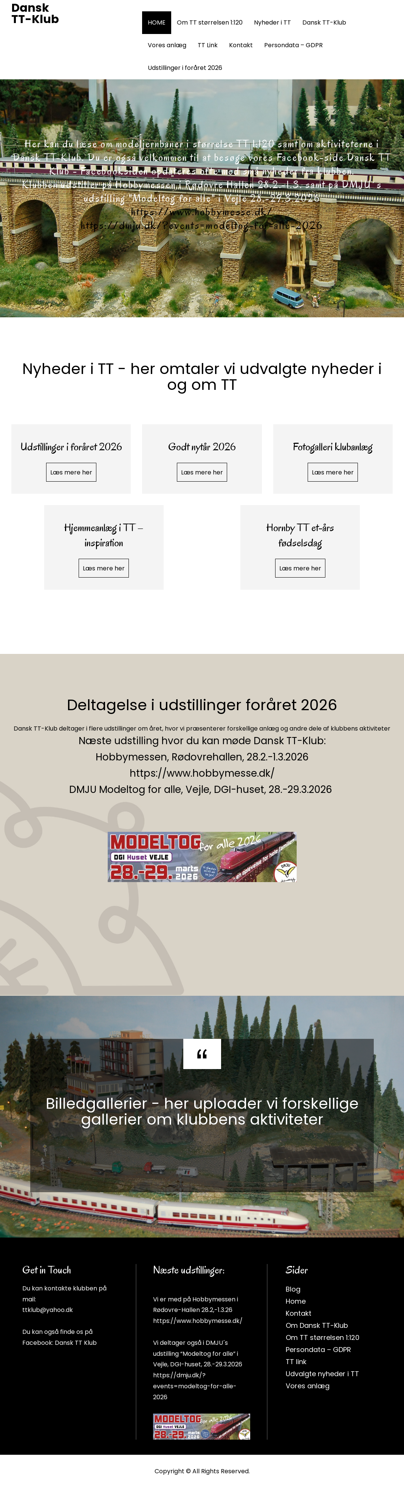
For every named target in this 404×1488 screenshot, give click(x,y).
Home (296, 1301)
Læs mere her (71, 472)
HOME (157, 22)
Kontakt (241, 45)
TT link (296, 1361)
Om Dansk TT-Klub (317, 1325)
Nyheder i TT (272, 22)
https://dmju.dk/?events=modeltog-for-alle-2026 (202, 232)
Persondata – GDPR (293, 45)
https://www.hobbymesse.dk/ (202, 218)
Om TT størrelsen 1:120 (210, 22)
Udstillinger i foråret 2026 (185, 67)
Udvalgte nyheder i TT (322, 1373)
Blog (293, 1289)
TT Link (208, 45)
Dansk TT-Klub (35, 13)
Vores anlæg (167, 45)
